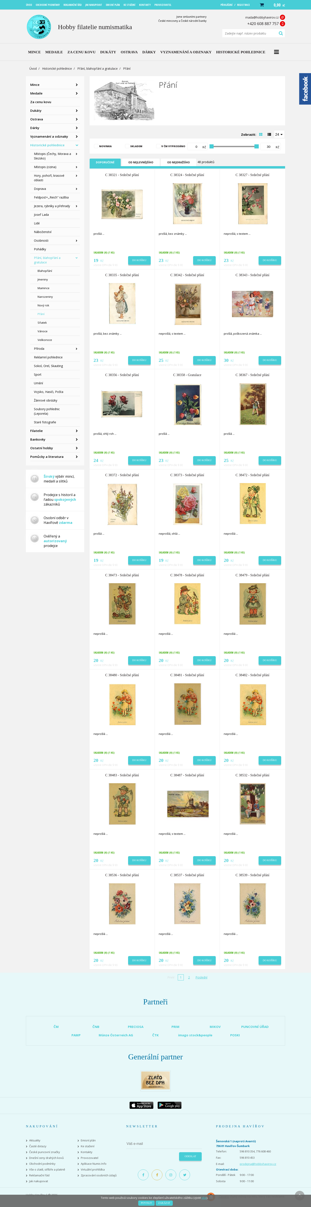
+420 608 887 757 (263, 23)
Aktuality (34, 1140)
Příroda (39, 349)
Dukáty (35, 110)
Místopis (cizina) (45, 167)
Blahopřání (45, 271)
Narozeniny (45, 297)
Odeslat (190, 1156)
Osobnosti (41, 240)
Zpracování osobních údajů (99, 1175)
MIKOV (215, 1026)
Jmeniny (43, 279)
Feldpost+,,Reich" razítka (51, 197)
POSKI (235, 1035)
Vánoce (43, 331)
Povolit (146, 1202)
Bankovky (37, 439)
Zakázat (164, 1202)
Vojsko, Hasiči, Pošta (48, 392)
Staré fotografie (45, 422)
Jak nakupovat (38, 1181)
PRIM (175, 1026)
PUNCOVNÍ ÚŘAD (255, 1026)
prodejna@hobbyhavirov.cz (258, 1164)
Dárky (34, 128)
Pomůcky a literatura (46, 456)
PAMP (76, 1035)
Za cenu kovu (40, 102)
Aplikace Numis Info (93, 1163)
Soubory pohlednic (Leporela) (47, 411)
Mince (35, 84)
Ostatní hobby (41, 448)
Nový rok (43, 305)
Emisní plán (88, 1140)
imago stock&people (195, 1035)
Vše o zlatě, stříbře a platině (47, 1169)
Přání (41, 314)
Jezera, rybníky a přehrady (52, 206)
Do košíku (139, 260)
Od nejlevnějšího (140, 162)
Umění (38, 383)
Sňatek (42, 323)
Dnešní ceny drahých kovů (46, 1158)
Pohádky (40, 249)
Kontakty (86, 1152)
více (204, 1198)
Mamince (43, 288)
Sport (37, 374)
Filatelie (36, 431)
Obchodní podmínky (42, 1163)
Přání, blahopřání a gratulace (97, 68)
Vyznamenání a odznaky (49, 136)
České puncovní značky (44, 1152)
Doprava (40, 189)
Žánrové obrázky (45, 400)
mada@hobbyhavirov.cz (262, 17)
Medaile (36, 93)
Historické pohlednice (57, 68)
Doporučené (105, 162)
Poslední (201, 977)
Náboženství (42, 232)
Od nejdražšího (178, 162)
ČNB (95, 1026)
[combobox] (279, 134)
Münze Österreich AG (116, 1035)
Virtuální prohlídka (93, 1169)
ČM (56, 1026)
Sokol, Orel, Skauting (48, 366)
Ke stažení (87, 1146)
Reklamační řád (39, 1175)
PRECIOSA (135, 1026)
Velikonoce (45, 340)
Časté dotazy (37, 1146)
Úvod (33, 68)
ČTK (155, 1035)
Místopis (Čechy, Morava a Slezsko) (52, 156)
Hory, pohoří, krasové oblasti (49, 177)
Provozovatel (89, 1158)
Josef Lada (41, 215)
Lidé (37, 223)
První (170, 977)
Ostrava (36, 119)
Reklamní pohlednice (48, 357)
